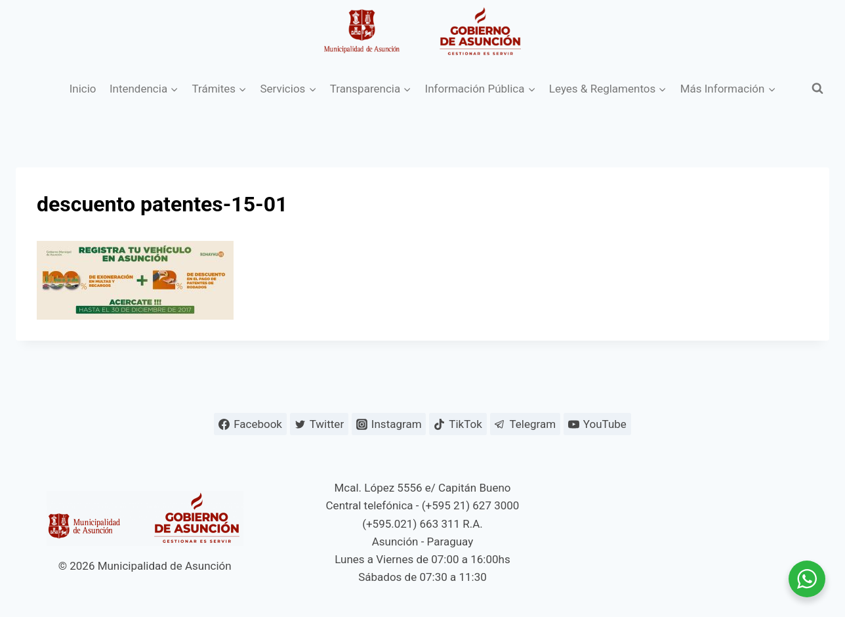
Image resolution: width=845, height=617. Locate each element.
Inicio (83, 88)
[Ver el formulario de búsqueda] (817, 88)
